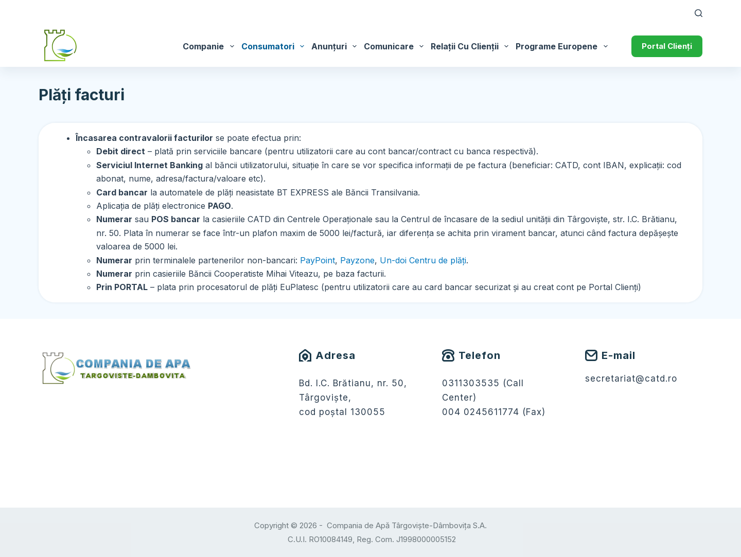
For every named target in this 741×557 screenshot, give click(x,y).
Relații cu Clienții (471, 46)
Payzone (357, 260)
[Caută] (698, 13)
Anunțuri (335, 46)
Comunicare (395, 46)
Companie (210, 46)
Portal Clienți (667, 46)
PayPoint (317, 260)
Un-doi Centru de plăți (423, 260)
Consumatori (274, 46)
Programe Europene (563, 46)
